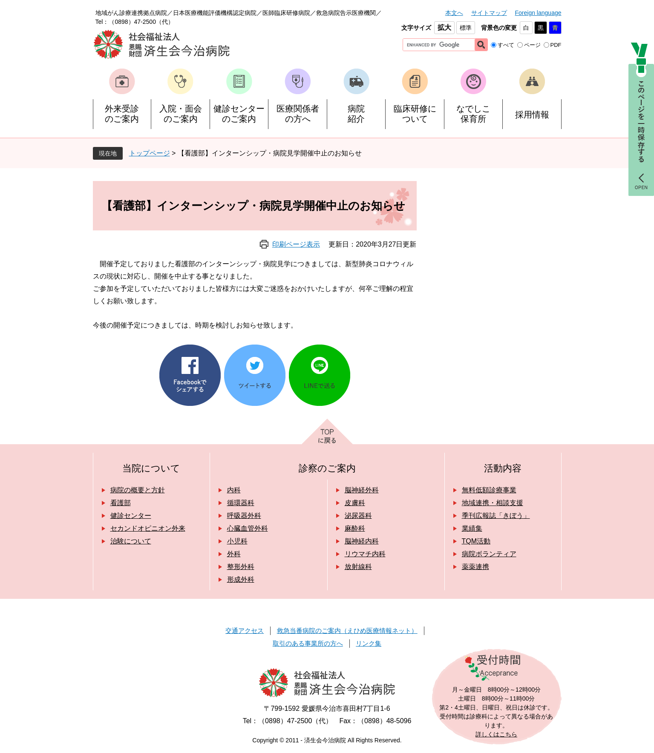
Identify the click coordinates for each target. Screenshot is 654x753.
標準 (466, 27)
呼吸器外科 (244, 515)
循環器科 (240, 502)
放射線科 (358, 566)
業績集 (472, 528)
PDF (556, 45)
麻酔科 (355, 528)
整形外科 (240, 566)
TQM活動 (476, 541)
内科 (234, 490)
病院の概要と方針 (137, 490)
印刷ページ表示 (296, 244)
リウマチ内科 (365, 554)
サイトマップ (489, 12)
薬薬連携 (475, 566)
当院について (151, 468)
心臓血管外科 (247, 528)
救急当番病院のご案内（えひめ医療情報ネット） (347, 630)
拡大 (444, 27)
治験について (130, 541)
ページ (532, 45)
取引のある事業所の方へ (308, 643)
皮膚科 (355, 502)
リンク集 (368, 643)
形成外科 (240, 579)
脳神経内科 (362, 541)
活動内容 (502, 468)
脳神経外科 (362, 490)
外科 (234, 554)
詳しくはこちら (496, 734)
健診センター (130, 515)
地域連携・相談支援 (492, 502)
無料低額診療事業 (489, 490)
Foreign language (538, 12)
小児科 (237, 541)
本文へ (454, 12)
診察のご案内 (327, 468)
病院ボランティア (489, 554)
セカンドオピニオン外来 (147, 528)
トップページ (149, 153)
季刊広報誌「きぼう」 (496, 515)
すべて (506, 45)
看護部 (120, 502)
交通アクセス (244, 630)
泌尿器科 (358, 515)
